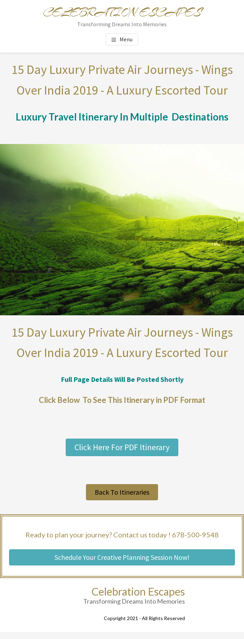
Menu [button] (126, 39)
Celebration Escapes (122, 12)
